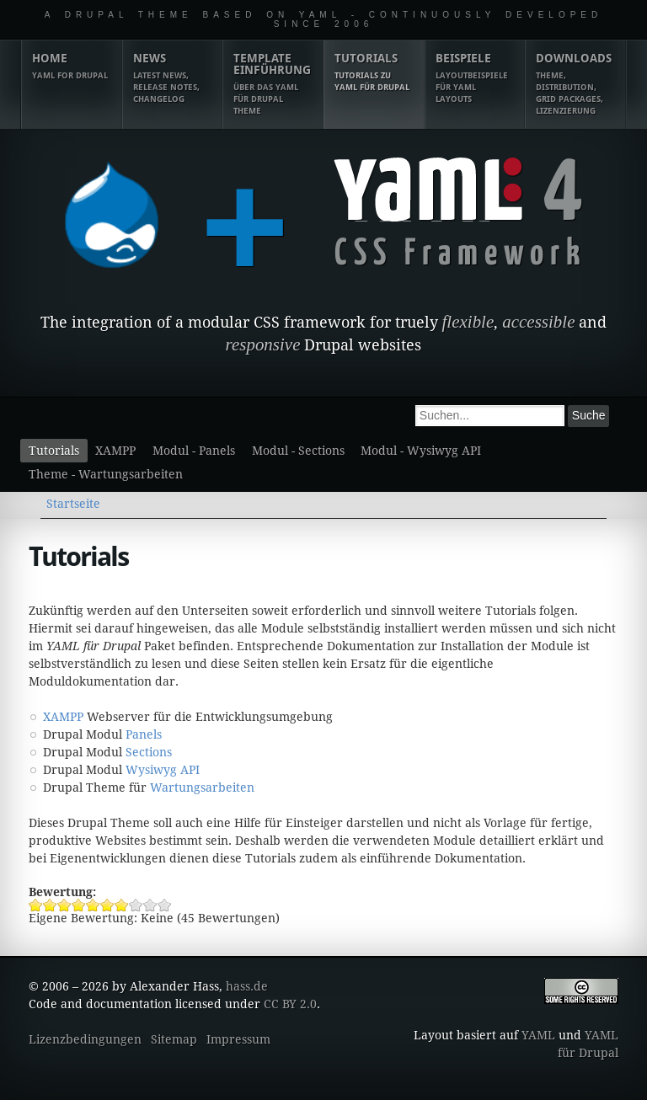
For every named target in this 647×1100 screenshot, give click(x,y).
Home (71, 66)
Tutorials (374, 72)
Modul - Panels (193, 450)
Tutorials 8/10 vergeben (136, 905)
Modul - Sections (298, 450)
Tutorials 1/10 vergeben (36, 905)
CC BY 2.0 (290, 1004)
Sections (149, 752)
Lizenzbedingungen (85, 1039)
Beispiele (475, 78)
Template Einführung (273, 84)
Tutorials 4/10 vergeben (79, 905)
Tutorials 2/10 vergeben (50, 905)
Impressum (238, 1039)
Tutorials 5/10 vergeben (93, 905)
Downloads (575, 84)
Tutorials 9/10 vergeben (150, 905)
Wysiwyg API (163, 770)
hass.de (247, 986)
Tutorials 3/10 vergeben (64, 905)
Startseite (73, 503)
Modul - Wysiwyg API (421, 450)
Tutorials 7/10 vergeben (122, 905)
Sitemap (174, 1039)
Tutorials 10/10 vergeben (165, 905)
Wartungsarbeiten (202, 787)
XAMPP (115, 450)
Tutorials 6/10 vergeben (107, 905)
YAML (538, 1035)
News (172, 78)
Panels (144, 734)
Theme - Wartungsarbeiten (106, 474)
